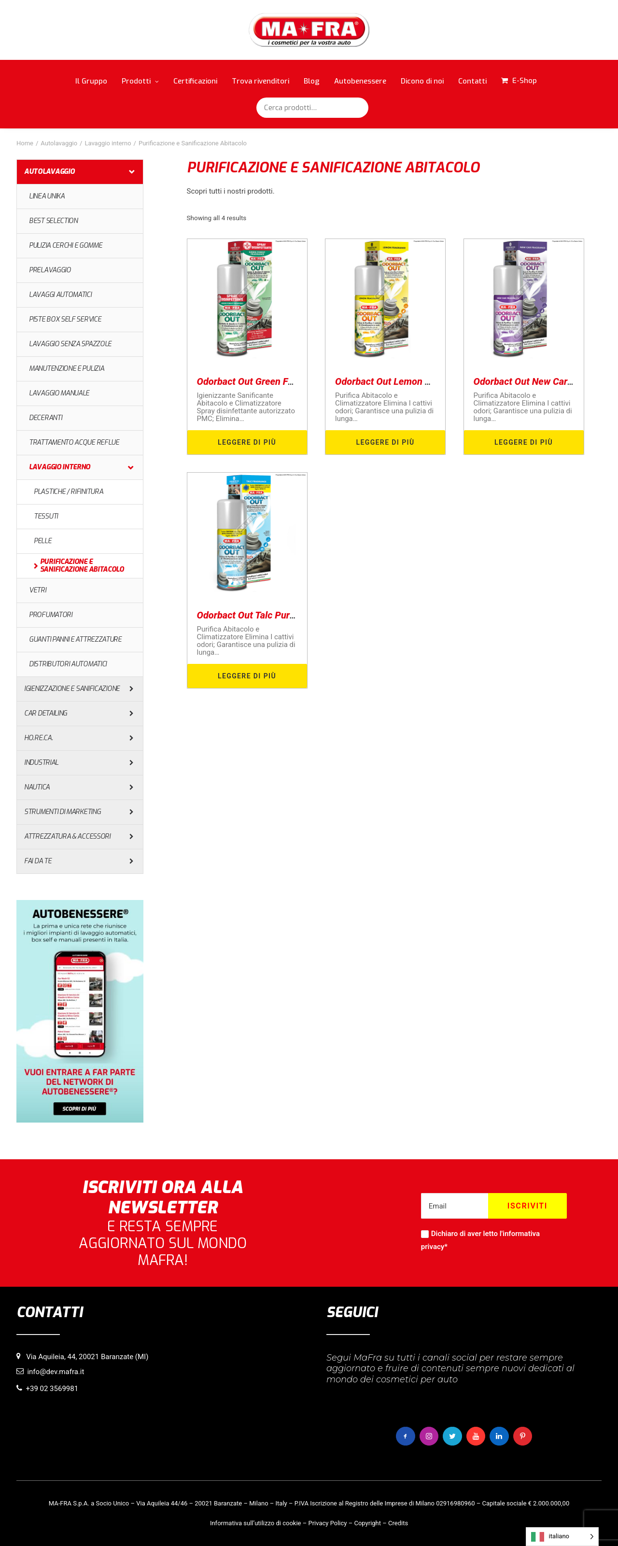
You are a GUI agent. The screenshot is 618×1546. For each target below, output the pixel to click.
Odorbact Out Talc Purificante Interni (274, 615)
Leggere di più (247, 442)
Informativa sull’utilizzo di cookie (255, 1523)
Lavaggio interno (107, 143)
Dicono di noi (422, 81)
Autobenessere (360, 81)
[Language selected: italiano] (562, 1536)
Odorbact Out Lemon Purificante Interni (418, 381)
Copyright (367, 1523)
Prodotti (140, 81)
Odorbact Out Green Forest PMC (265, 381)
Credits (398, 1523)
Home (24, 143)
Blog (312, 81)
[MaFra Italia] (309, 30)
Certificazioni (195, 81)
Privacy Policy (327, 1523)
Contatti (472, 81)
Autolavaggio (59, 143)
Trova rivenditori (260, 81)
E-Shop (524, 80)
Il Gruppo (91, 81)
